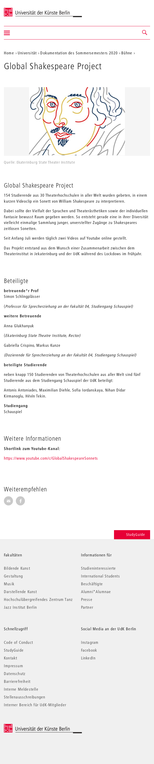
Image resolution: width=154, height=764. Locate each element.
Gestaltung (13, 576)
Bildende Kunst (17, 568)
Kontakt (10, 657)
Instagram (90, 642)
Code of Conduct (18, 642)
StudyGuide (132, 534)
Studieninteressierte (98, 568)
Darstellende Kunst (20, 591)
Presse (86, 599)
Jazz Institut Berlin (20, 607)
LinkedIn (88, 657)
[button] (145, 32)
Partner (87, 607)
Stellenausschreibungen (24, 696)
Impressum (13, 665)
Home (9, 52)
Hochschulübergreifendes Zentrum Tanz (38, 599)
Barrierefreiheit (17, 681)
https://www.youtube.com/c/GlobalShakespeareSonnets (51, 458)
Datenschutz (14, 673)
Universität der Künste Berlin (24, 9)
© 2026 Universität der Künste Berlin (31, 727)
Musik (9, 583)
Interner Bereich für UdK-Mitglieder (35, 704)
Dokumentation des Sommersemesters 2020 (79, 52)
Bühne (126, 52)
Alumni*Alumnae (96, 591)
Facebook (89, 650)
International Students (100, 576)
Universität (27, 52)
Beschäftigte (92, 583)
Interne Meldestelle (21, 689)
